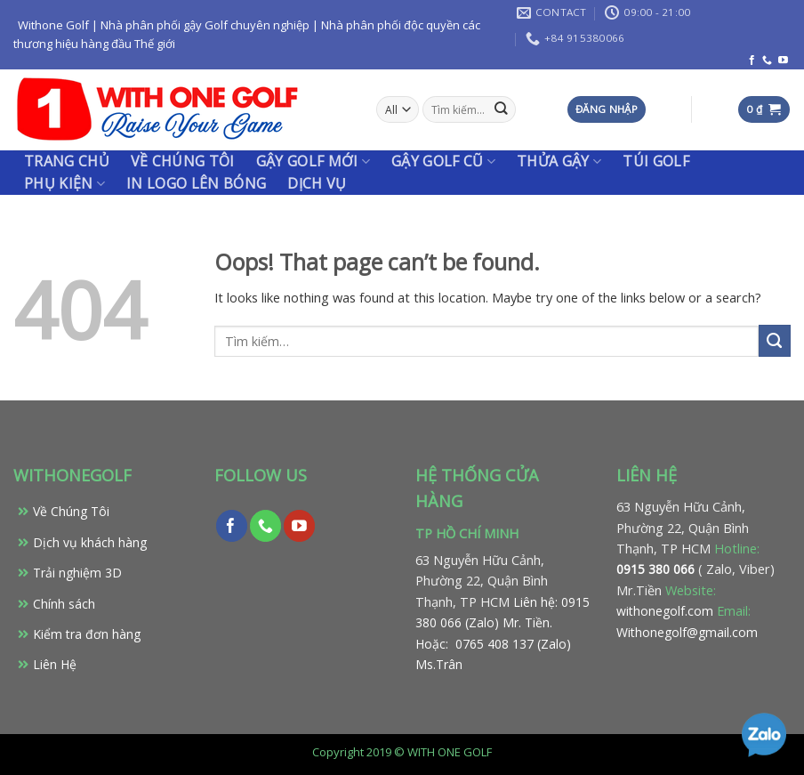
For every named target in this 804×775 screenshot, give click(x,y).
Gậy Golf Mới (313, 161)
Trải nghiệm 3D (77, 572)
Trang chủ (66, 161)
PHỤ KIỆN (64, 183)
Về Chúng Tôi (71, 511)
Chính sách (64, 603)
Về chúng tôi (183, 161)
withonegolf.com (664, 610)
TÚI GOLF (656, 161)
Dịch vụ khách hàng (90, 542)
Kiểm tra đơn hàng (87, 634)
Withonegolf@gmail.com (687, 632)
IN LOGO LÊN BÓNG (196, 183)
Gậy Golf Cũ (443, 161)
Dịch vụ (316, 183)
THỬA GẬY (559, 161)
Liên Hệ (54, 664)
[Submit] (775, 341)
